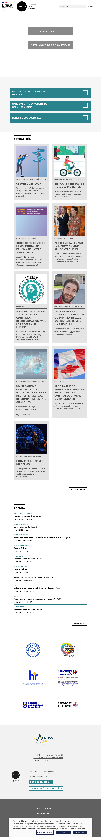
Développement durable (63, 179)
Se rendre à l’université (44, 788)
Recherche (20, 307)
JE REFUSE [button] (80, 832)
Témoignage (79, 307)
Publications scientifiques (26, 381)
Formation (58, 238)
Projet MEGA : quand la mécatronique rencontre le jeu (68, 246)
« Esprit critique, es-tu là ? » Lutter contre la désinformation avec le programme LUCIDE (31, 319)
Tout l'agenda (79, 623)
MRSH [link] (38, 334)
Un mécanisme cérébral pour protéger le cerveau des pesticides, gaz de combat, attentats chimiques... (31, 394)
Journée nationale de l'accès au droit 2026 (35, 577)
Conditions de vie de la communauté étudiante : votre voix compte (30, 248)
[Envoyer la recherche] (84, 6)
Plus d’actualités (78, 489)
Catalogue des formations (50, 45)
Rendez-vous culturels (26, 118)
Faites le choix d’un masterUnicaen (29, 93)
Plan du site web (44, 808)
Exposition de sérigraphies (27, 516)
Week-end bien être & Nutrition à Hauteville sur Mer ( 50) (42, 537)
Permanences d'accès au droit (28, 558)
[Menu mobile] (91, 7)
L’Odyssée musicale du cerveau (29, 463)
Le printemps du (25, 526)
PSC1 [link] (59, 588)
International (69, 307)
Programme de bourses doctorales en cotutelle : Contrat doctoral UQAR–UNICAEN (69, 392)
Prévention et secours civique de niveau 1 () (38, 588)
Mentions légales (45, 813)
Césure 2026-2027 (28, 183)
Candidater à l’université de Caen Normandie (29, 105)
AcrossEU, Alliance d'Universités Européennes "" (48, 757)
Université (30, 179)
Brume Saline (20, 548)
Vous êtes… (48, 31)
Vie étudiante (41, 179)
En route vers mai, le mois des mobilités (69, 185)
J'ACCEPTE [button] (64, 832)
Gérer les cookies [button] (44, 832)
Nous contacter (39, 782)
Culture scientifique (24, 456)
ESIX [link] (76, 261)
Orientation (20, 179)
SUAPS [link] (34, 526)
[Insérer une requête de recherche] (72, 6)
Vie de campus (78, 179)
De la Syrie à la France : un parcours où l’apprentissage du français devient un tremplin (69, 318)
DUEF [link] (72, 331)
